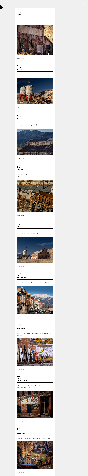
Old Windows (20, 15)
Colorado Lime (21, 227)
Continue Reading (20, 58)
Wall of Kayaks (21, 328)
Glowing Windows (22, 119)
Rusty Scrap (20, 169)
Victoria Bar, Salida (22, 381)
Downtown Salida (21, 278)
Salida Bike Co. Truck (22, 433)
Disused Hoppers (21, 70)
